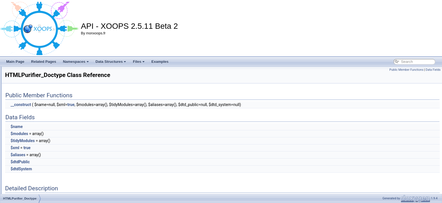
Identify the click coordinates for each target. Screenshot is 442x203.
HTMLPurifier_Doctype (36, 133)
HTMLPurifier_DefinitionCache (41, 90)
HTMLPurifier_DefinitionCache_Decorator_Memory (57, 108)
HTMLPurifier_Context (35, 71)
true (141, 104)
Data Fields (433, 70)
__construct (91, 104)
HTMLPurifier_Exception (37, 183)
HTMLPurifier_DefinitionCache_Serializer (49, 121)
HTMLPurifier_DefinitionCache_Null (45, 114)
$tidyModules (93, 140)
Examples (160, 61)
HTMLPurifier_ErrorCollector (40, 170)
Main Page (15, 61)
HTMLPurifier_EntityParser (39, 164)
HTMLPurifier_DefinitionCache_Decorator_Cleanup (57, 102)
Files (139, 61)
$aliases (88, 155)
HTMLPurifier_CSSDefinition (40, 77)
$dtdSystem (91, 169)
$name (87, 126)
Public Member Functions (406, 70)
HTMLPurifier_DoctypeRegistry (42, 139)
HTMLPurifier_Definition (36, 83)
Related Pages (43, 61)
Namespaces (76, 61)
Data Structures (111, 61)
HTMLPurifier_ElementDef (38, 145)
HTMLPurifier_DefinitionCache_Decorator (50, 96)
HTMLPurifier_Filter (33, 189)
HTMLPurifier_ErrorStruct (38, 176)
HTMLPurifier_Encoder (36, 152)
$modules (89, 133)
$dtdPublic (90, 162)
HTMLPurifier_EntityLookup (39, 158)
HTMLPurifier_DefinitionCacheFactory (47, 127)
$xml (85, 147)
